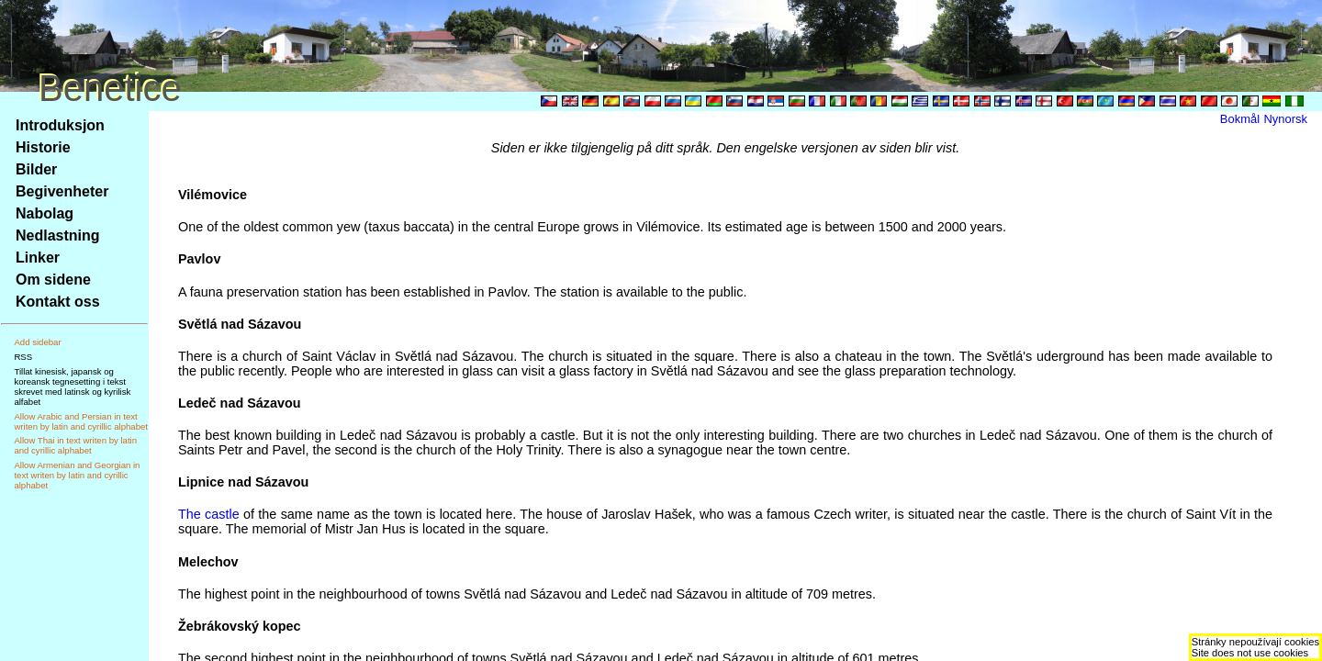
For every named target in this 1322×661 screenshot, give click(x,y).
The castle (209, 514)
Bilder (36, 169)
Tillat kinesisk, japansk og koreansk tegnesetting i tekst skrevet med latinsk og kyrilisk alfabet (72, 386)
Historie (43, 147)
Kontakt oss (58, 301)
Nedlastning (58, 235)
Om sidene (53, 279)
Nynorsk (1285, 119)
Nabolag (44, 213)
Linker (38, 257)
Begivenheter (62, 191)
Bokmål (1240, 119)
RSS (23, 357)
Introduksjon (60, 125)
